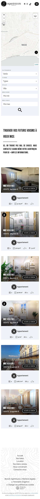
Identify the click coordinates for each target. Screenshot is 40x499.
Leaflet (36, 64)
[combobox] (20, 74)
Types (4, 77)
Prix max (6, 100)
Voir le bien (29, 188)
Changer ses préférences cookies (21, 485)
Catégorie (6, 70)
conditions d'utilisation (15, 495)
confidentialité (34, 493)
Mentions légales (28, 479)
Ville (4, 85)
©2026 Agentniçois (12, 479)
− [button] (4, 18)
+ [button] (4, 15)
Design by (20, 488)
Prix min (5, 92)
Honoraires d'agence (21, 482)
